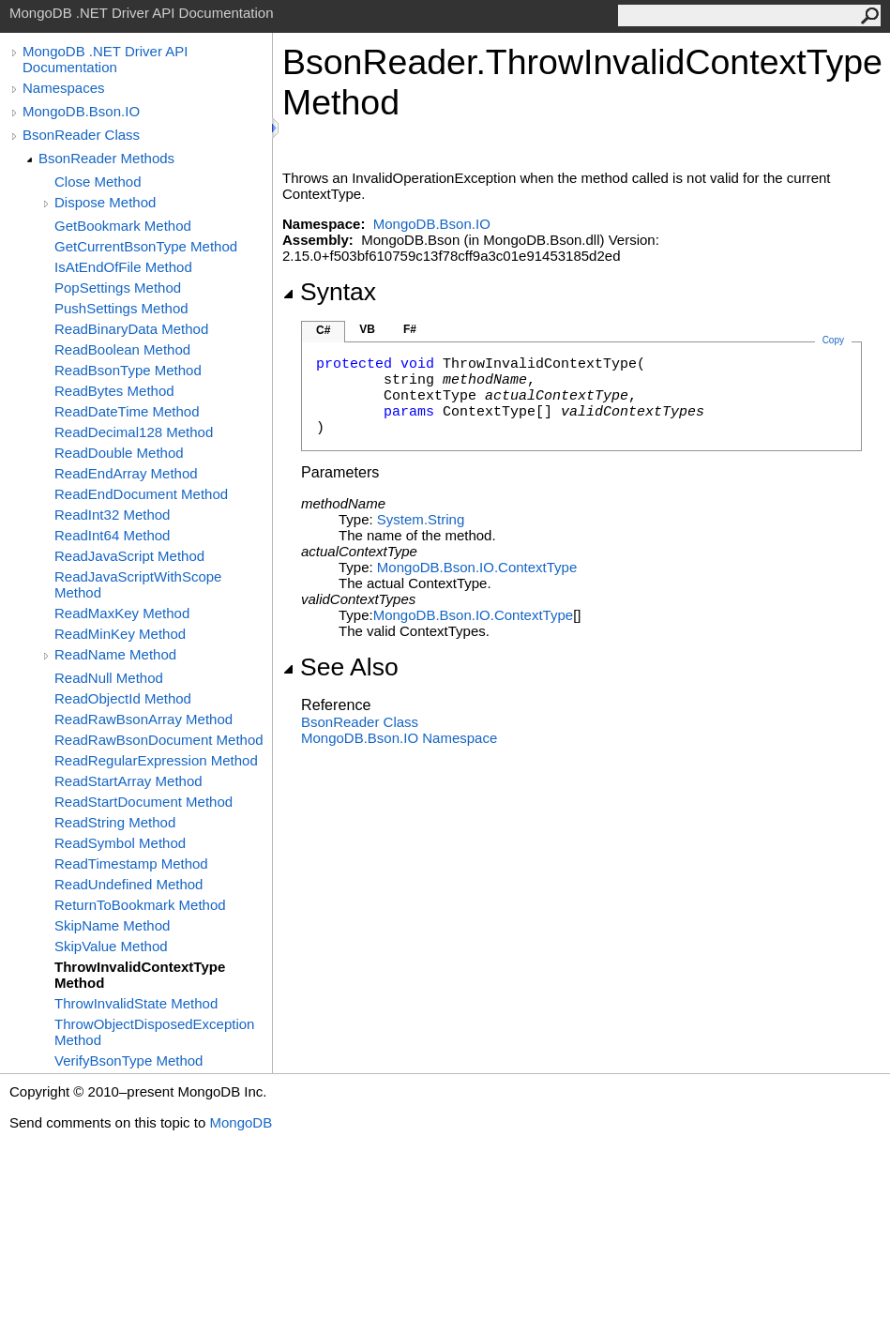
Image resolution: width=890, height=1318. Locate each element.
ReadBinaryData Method (131, 329)
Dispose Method (105, 202)
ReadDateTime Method (127, 411)
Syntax (329, 292)
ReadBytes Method (114, 391)
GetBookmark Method (122, 226)
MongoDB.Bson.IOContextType (477, 567)
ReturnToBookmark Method (140, 905)
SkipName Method (112, 925)
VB (367, 329)
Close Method (98, 181)
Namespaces (64, 88)
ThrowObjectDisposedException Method (154, 1032)
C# (323, 330)
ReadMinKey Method (120, 634)
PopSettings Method (117, 287)
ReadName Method (115, 654)
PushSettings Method (121, 308)
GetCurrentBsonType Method (145, 246)
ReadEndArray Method (126, 473)
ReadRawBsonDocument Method (159, 740)
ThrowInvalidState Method (136, 1003)
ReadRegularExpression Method (156, 760)
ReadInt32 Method (112, 515)
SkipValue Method (111, 946)
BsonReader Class (81, 135)
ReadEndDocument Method (141, 494)
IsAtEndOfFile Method (123, 267)
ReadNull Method (108, 678)
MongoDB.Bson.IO (81, 111)
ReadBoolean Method (122, 349)
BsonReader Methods (106, 158)
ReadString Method (114, 822)
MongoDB (240, 1122)
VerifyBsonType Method (128, 1060)
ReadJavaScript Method (129, 556)
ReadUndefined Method (128, 884)
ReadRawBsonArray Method (143, 719)
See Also (340, 667)
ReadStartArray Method (128, 781)
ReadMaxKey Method (121, 613)
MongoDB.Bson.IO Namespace (399, 738)
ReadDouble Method (119, 453)
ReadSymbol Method (120, 843)
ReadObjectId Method (122, 698)
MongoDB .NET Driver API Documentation (105, 59)
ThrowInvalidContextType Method (139, 975)
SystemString (420, 519)
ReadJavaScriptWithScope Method (137, 584)
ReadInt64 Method (112, 535)
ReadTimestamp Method (131, 863)
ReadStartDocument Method (143, 802)
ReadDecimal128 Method (133, 432)
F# (409, 329)
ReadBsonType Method (128, 370)
